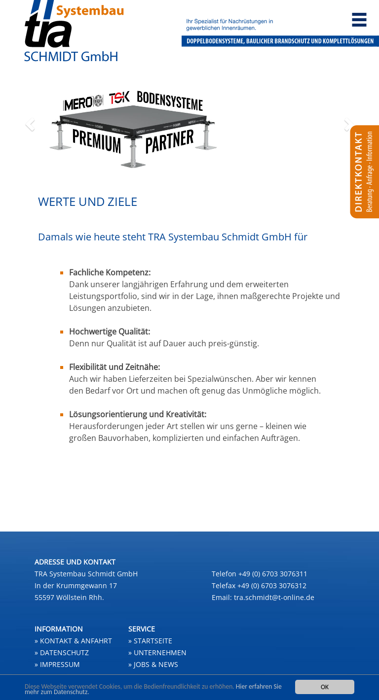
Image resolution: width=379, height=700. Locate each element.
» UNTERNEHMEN (157, 652)
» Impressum (57, 664)
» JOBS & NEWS (153, 664)
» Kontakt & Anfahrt (73, 640)
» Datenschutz (62, 652)
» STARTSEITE (150, 640)
